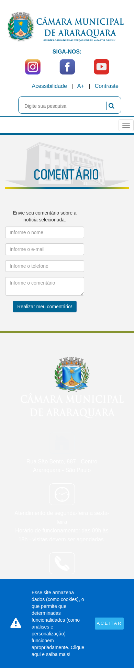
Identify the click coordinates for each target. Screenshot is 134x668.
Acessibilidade (49, 86)
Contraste (107, 86)
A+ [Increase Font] (80, 86)
